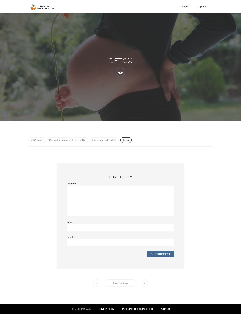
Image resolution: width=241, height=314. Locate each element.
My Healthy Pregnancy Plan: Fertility (67, 140)
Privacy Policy (106, 309)
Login (185, 7)
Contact (165, 309)
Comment (72, 183)
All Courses (36, 140)
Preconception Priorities (104, 140)
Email (70, 237)
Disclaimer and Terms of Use (137, 309)
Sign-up (202, 7)
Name (71, 222)
